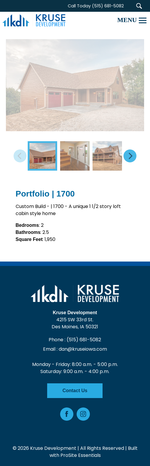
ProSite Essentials (80, 455)
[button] (139, 6)
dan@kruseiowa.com (83, 349)
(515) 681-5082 (84, 339)
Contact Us (74, 390)
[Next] (129, 155)
